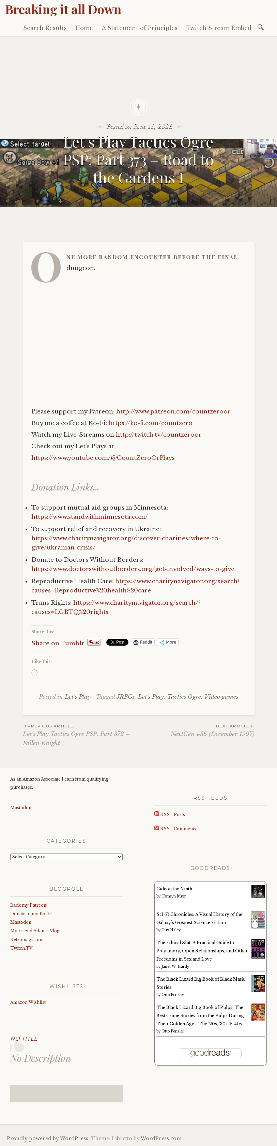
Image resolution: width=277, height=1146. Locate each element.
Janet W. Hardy (175, 966)
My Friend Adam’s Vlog (35, 930)
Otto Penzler (172, 995)
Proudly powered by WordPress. (48, 1138)
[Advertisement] (138, 88)
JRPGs (126, 696)
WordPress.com (161, 1138)
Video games (221, 696)
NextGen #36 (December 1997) (197, 730)
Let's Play (78, 696)
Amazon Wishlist (28, 1002)
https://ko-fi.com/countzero (151, 423)
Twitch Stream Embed (218, 28)
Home (84, 28)
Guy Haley (171, 930)
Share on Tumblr (57, 642)
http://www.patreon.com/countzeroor (173, 411)
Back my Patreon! (28, 905)
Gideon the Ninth (174, 888)
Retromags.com (27, 939)
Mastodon (20, 807)
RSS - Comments (175, 828)
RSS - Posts (169, 814)
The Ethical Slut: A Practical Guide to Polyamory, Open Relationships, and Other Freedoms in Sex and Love (202, 951)
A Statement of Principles (140, 28)
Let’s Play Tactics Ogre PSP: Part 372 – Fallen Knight (81, 735)
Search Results (45, 28)
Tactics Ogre (184, 696)
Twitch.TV (21, 948)
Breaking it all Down (63, 9)
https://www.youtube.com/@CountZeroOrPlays (103, 458)
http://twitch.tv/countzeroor (159, 434)
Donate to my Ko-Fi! (31, 913)
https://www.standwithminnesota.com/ (89, 517)
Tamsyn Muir (173, 896)
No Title (24, 1039)
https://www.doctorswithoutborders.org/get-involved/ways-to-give (132, 569)
